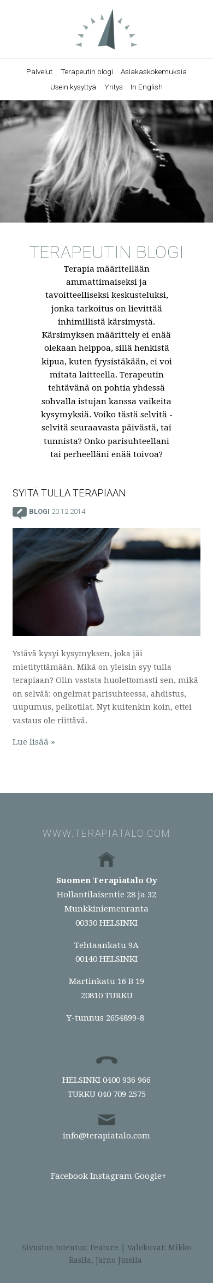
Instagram (111, 1176)
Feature (104, 1247)
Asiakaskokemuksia (154, 71)
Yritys (113, 86)
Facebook (69, 1176)
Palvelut (39, 71)
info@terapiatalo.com (106, 1136)
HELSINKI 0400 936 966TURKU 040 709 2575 (106, 1087)
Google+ (150, 1176)
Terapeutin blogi (87, 71)
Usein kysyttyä (73, 86)
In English (147, 86)
